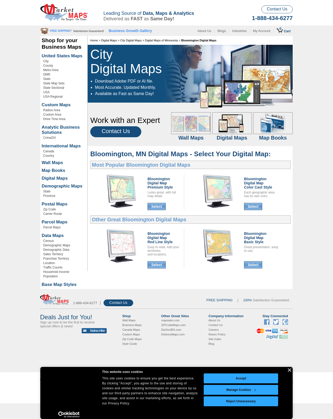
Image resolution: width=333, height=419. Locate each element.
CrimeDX (49, 138)
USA (46, 92)
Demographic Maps (62, 186)
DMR (46, 74)
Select (156, 206)
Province (49, 196)
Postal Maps (54, 204)
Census (48, 241)
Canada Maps (131, 329)
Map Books (53, 170)
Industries (239, 31)
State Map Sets (54, 83)
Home (94, 40)
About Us (204, 31)
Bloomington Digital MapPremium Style (160, 183)
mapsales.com (170, 320)
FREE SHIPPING (220, 300)
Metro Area (51, 70)
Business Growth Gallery (130, 31)
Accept (241, 378)
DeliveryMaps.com (173, 334)
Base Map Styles (59, 284)
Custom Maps (56, 104)
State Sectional (53, 88)
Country (48, 156)
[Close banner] (289, 370)
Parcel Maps (54, 222)
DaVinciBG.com (171, 329)
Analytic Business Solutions (61, 130)
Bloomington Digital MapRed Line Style (160, 238)
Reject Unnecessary (241, 401)
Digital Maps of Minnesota (161, 40)
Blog (211, 343)
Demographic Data (56, 250)
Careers (214, 329)
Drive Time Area (54, 119)
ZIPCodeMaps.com (173, 325)
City (46, 61)
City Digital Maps (131, 40)
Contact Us (277, 9)
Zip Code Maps (132, 339)
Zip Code (49, 209)
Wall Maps (52, 162)
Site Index (215, 339)
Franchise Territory (56, 258)
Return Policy (217, 334)
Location (49, 263)
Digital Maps (55, 178)
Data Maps (53, 235)
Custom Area (52, 114)
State (46, 79)
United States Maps (62, 55)
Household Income (56, 272)
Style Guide (129, 343)
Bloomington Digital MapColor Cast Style (258, 183)
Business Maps (132, 325)
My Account (261, 31)
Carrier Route (52, 214)
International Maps (61, 145)
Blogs (221, 31)
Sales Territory (53, 254)
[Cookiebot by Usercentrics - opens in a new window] (69, 414)
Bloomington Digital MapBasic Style (255, 238)
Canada (48, 151)
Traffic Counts (52, 267)
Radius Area (51, 110)
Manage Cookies (241, 390)
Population (50, 276)
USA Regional (53, 96)
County (48, 65)
